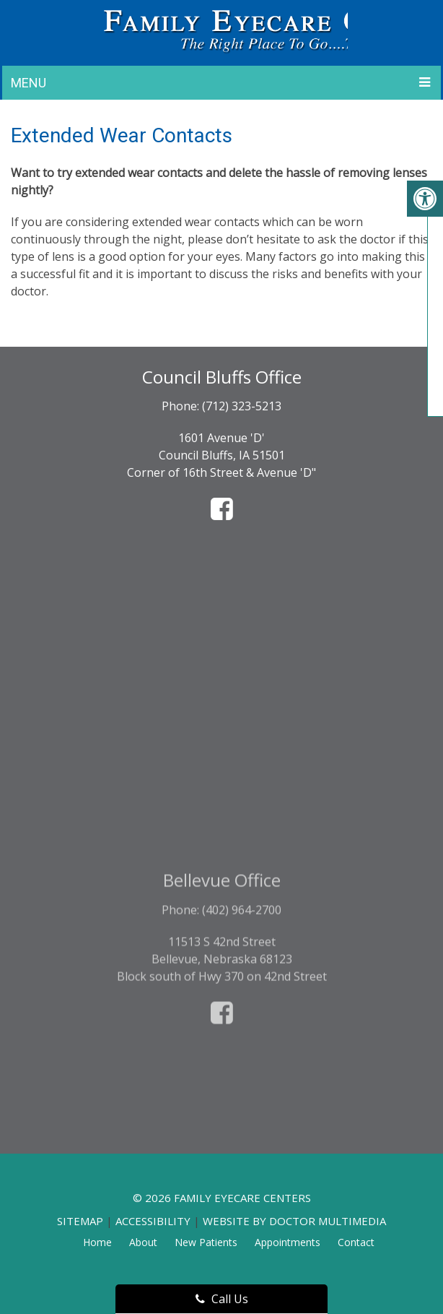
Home (97, 1242)
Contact (356, 1242)
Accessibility (152, 1221)
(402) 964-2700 (241, 972)
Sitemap (80, 1221)
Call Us (222, 1299)
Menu (28, 82)
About (143, 1242)
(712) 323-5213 (241, 406)
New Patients (206, 1242)
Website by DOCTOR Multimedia (294, 1221)
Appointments (287, 1242)
